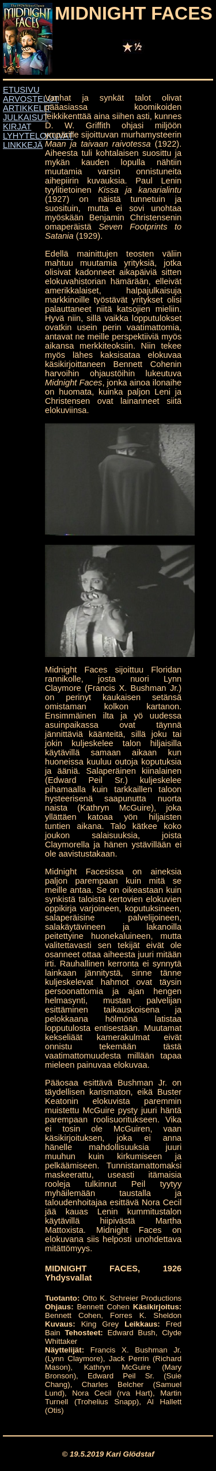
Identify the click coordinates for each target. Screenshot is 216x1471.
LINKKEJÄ (23, 145)
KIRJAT (17, 126)
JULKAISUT (25, 117)
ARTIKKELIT (27, 108)
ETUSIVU (21, 89)
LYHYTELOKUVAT (38, 135)
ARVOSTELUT (31, 99)
